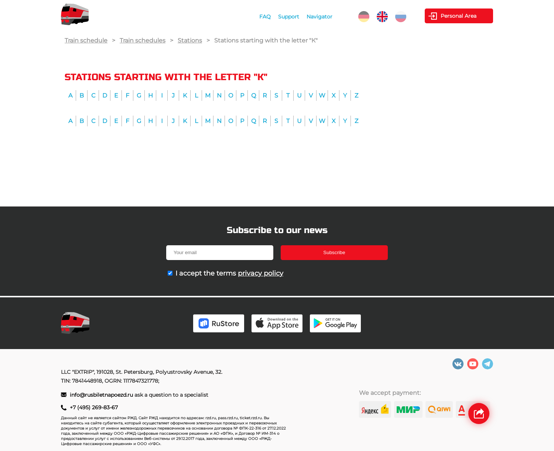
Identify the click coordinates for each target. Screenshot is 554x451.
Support (288, 16)
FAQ (265, 16)
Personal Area (458, 16)
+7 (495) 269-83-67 (94, 407)
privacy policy (260, 273)
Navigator (319, 16)
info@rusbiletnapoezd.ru (102, 395)
